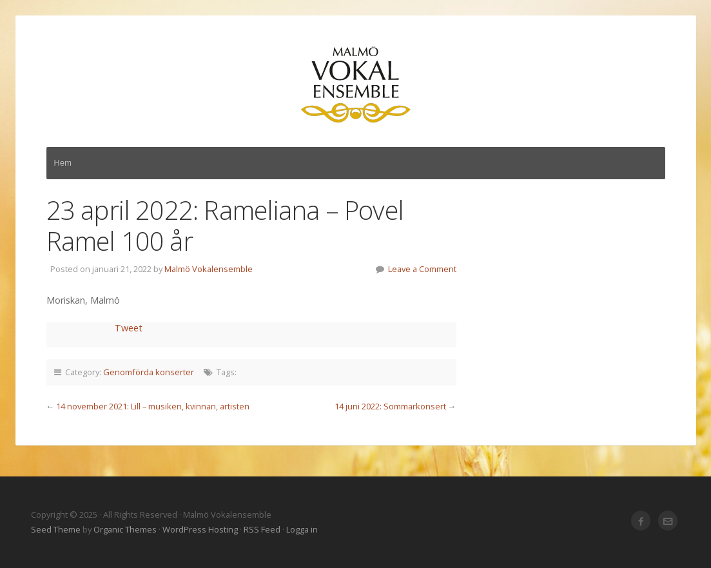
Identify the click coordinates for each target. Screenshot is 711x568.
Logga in (302, 529)
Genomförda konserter (148, 372)
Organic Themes (125, 529)
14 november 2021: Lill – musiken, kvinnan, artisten (152, 406)
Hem (63, 163)
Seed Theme (56, 529)
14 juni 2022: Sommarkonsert (390, 406)
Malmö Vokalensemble (355, 85)
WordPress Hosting (200, 529)
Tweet (128, 328)
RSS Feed (262, 529)
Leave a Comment (422, 269)
